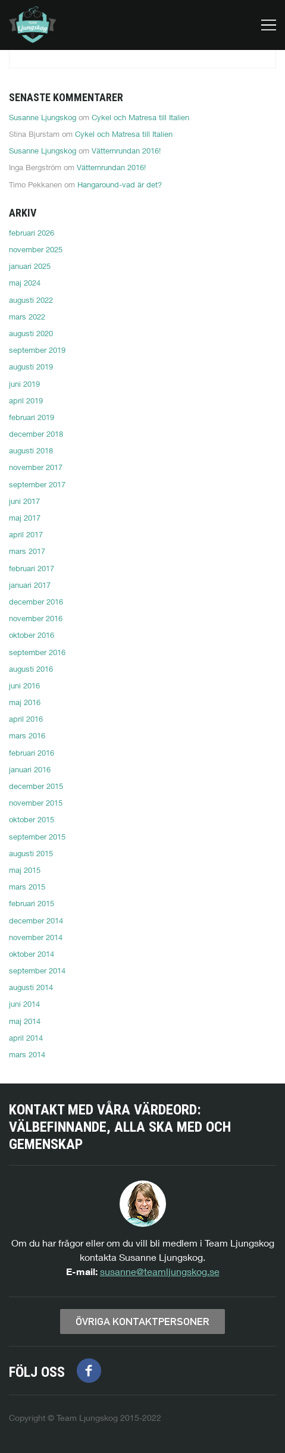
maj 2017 (24, 517)
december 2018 (36, 434)
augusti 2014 (31, 987)
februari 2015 (31, 903)
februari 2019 (31, 417)
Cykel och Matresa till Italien (140, 117)
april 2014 (26, 1037)
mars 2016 (27, 735)
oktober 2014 (31, 954)
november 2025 (35, 249)
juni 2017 (24, 501)
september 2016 (37, 652)
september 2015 (37, 836)
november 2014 (35, 937)
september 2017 (37, 484)
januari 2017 (30, 585)
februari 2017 (31, 568)
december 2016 (36, 601)
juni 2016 (24, 685)
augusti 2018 (31, 450)
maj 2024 (24, 282)
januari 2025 (30, 266)
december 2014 (36, 920)
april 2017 (26, 534)
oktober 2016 (31, 635)
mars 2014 (27, 1054)
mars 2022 (27, 316)
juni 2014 (24, 1004)
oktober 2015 (31, 819)
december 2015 (36, 786)
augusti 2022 (31, 300)
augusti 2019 (31, 366)
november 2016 (35, 618)
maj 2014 (24, 1021)
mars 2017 (27, 551)
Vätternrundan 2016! (126, 150)
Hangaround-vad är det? (119, 184)
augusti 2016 (31, 669)
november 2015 (35, 802)
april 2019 (26, 400)
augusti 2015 (31, 853)
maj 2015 (24, 870)
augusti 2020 (31, 333)
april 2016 (26, 719)
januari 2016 (30, 769)
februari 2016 (31, 752)
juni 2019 (24, 384)
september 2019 (37, 350)
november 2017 (35, 467)
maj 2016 (24, 702)
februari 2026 (31, 232)
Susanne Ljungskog (42, 117)
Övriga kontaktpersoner (142, 1321)
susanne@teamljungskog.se (160, 1271)
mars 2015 (27, 886)
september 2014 (37, 970)
